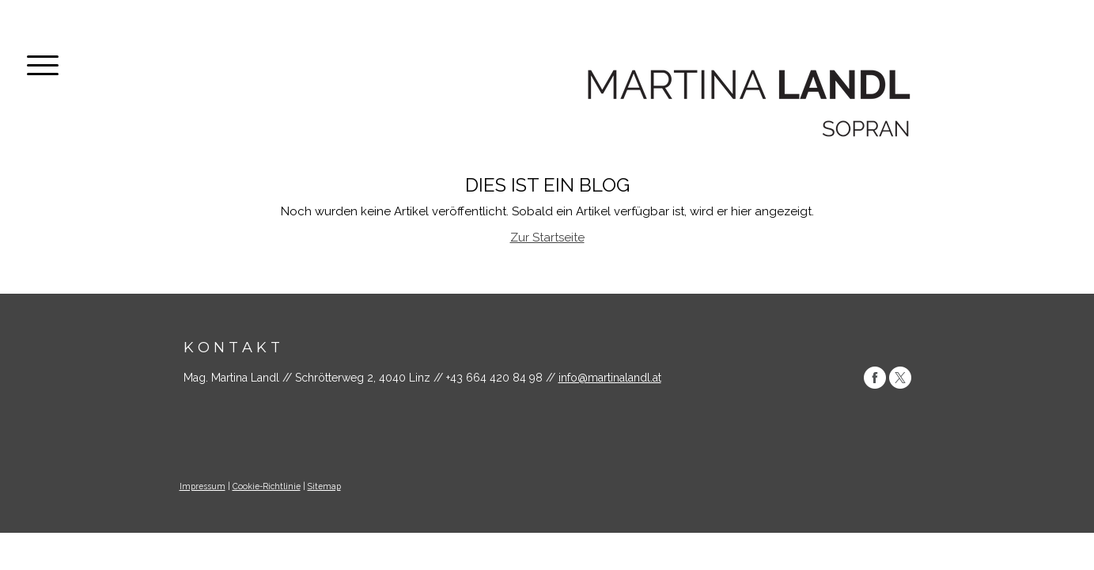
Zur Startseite (547, 237)
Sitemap (324, 486)
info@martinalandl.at (609, 377)
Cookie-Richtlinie (267, 486)
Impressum (202, 486)
